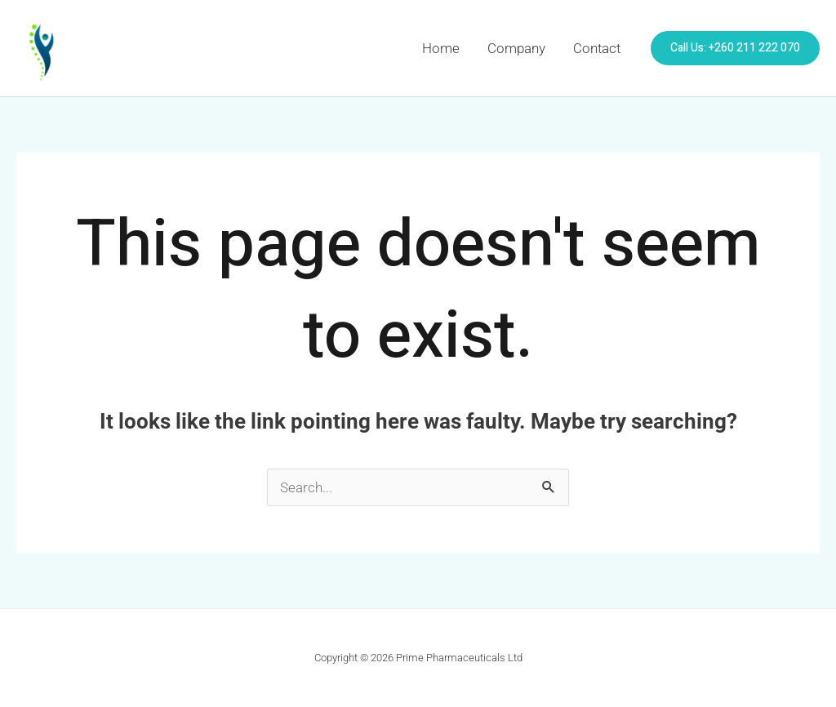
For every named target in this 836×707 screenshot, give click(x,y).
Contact (596, 48)
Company (516, 48)
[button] (735, 48)
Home (441, 48)
